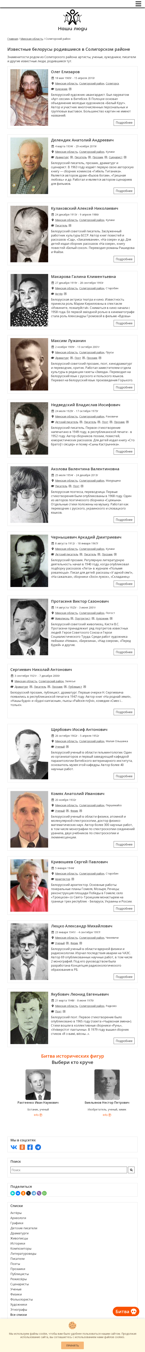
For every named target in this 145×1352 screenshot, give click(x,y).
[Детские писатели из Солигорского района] (81, 422)
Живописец (62, 618)
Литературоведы (23, 1253)
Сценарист (116, 157)
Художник (61, 89)
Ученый (60, 746)
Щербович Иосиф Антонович (79, 729)
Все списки (18, 1315)
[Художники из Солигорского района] (70, 89)
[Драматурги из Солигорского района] (71, 157)
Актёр (59, 293)
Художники (18, 1304)
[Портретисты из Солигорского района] (93, 618)
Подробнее (124, 122)
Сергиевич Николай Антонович (41, 669)
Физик (74, 811)
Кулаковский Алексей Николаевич (84, 208)
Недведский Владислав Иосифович (85, 404)
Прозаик (98, 157)
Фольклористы (21, 1299)
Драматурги (19, 1233)
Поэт (78, 358)
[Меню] (138, 4)
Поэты (15, 1264)
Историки (17, 1243)
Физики (16, 1294)
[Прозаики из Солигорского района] (105, 157)
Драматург (62, 157)
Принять (72, 1345)
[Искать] (131, 1170)
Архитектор (62, 879)
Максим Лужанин (68, 340)
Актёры (16, 1213)
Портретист (82, 618)
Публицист (75, 686)
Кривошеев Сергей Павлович (79, 861)
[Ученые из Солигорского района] (67, 746)
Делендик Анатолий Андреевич (82, 140)
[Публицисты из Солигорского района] (84, 686)
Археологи (18, 1218)
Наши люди (72, 28)
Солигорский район (91, 83)
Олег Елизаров (65, 71)
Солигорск (112, 83)
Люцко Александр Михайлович (81, 925)
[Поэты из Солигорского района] (83, 358)
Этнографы (18, 1309)
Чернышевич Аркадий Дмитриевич (86, 537)
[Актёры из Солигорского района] (65, 293)
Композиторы (20, 1248)
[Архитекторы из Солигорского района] (72, 879)
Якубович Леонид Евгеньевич (80, 994)
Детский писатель (66, 422)
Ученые (16, 1289)
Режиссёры (18, 1279)
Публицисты (19, 1274)
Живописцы (19, 1238)
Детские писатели (23, 1228)
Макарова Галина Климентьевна (83, 276)
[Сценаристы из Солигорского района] (125, 157)
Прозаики (17, 1269)
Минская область (31, 39)
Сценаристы (19, 1284)
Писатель (81, 157)
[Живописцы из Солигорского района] (71, 618)
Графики (16, 1223)
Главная (12, 39)
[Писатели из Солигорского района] (89, 157)
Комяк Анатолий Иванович (77, 793)
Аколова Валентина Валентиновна (85, 468)
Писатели (17, 1259)
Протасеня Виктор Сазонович (80, 601)
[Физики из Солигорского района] (80, 811)
